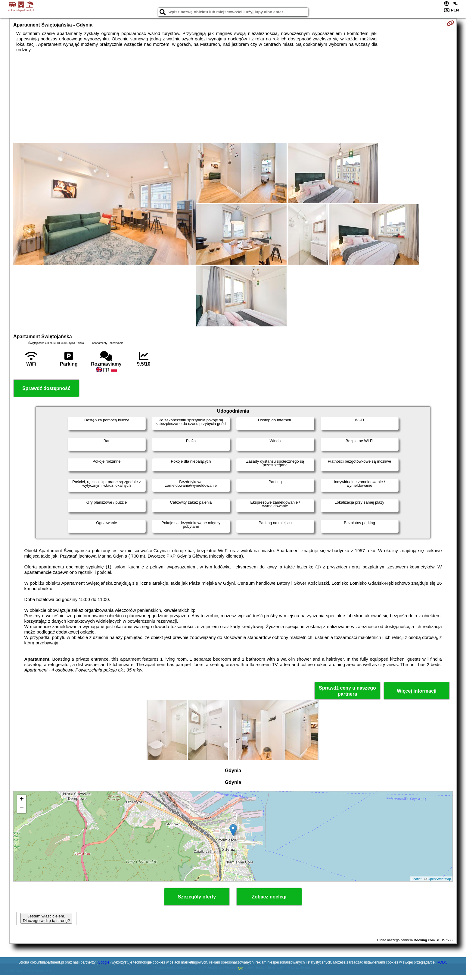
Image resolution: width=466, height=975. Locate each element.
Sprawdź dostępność (46, 388)
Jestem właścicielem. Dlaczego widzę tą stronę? (46, 918)
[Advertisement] (233, 97)
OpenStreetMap (439, 879)
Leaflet (416, 879)
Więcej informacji (416, 691)
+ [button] (22, 799)
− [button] (22, 808)
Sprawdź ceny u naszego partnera (347, 690)
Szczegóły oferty (197, 896)
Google (104, 962)
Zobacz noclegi (269, 896)
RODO (442, 962)
